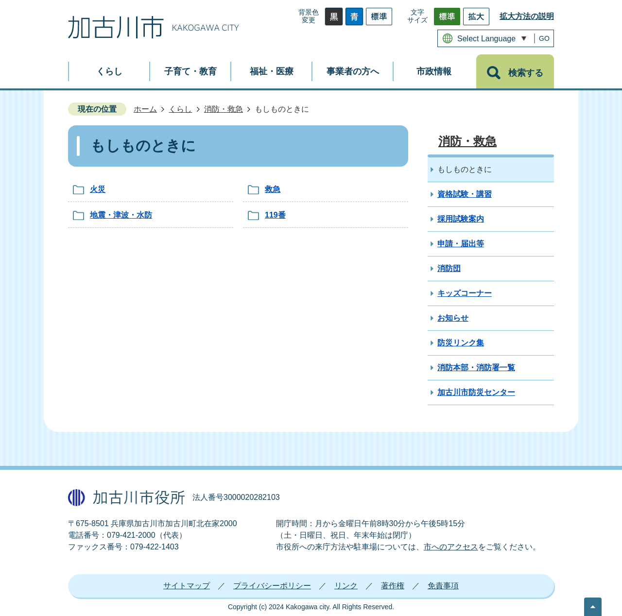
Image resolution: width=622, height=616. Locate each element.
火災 (97, 189)
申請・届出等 (460, 244)
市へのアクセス (451, 547)
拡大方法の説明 (527, 16)
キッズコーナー (464, 293)
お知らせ (452, 318)
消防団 (449, 268)
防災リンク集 (460, 343)
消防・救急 (223, 109)
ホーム (145, 109)
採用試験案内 (460, 219)
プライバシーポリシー (272, 586)
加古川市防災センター (476, 392)
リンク (346, 586)
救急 (272, 189)
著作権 (392, 586)
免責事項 (443, 586)
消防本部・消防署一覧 (476, 367)
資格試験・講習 (464, 194)
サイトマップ (186, 586)
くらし (180, 109)
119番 (275, 215)
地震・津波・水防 (121, 215)
